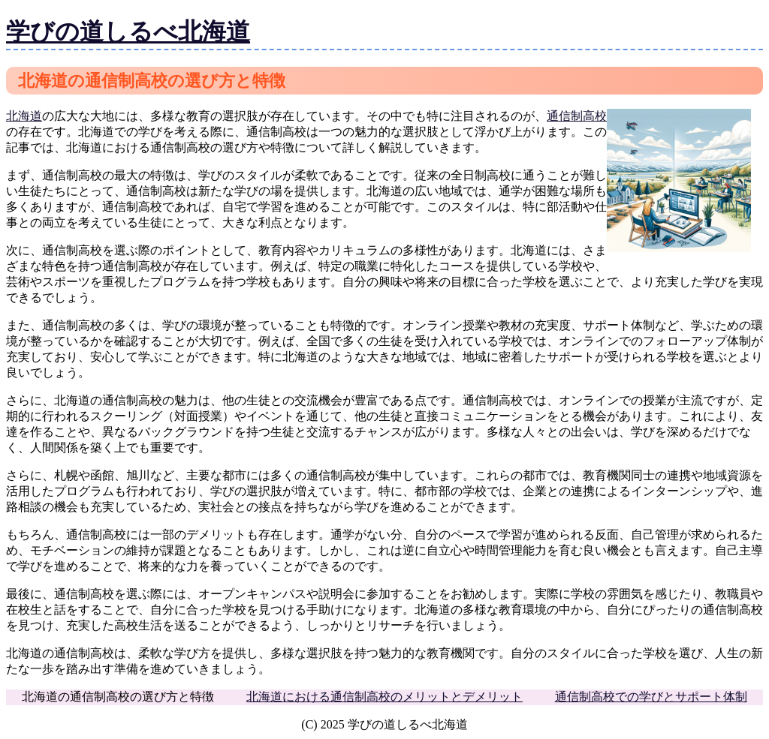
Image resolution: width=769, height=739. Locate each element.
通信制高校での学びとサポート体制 (651, 696)
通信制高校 (577, 116)
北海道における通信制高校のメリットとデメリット (384, 696)
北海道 (24, 116)
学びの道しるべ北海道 (128, 31)
